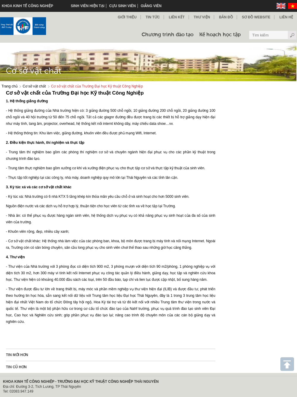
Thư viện (202, 17)
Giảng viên (151, 6)
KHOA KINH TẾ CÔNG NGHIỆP (27, 6)
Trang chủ (9, 86)
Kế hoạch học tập (220, 34)
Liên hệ (286, 17)
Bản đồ (226, 17)
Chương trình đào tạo (167, 34)
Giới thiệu (127, 17)
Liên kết (176, 17)
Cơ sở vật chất (34, 86)
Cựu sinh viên (122, 6)
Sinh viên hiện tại (87, 6)
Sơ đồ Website (256, 17)
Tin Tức (153, 17)
